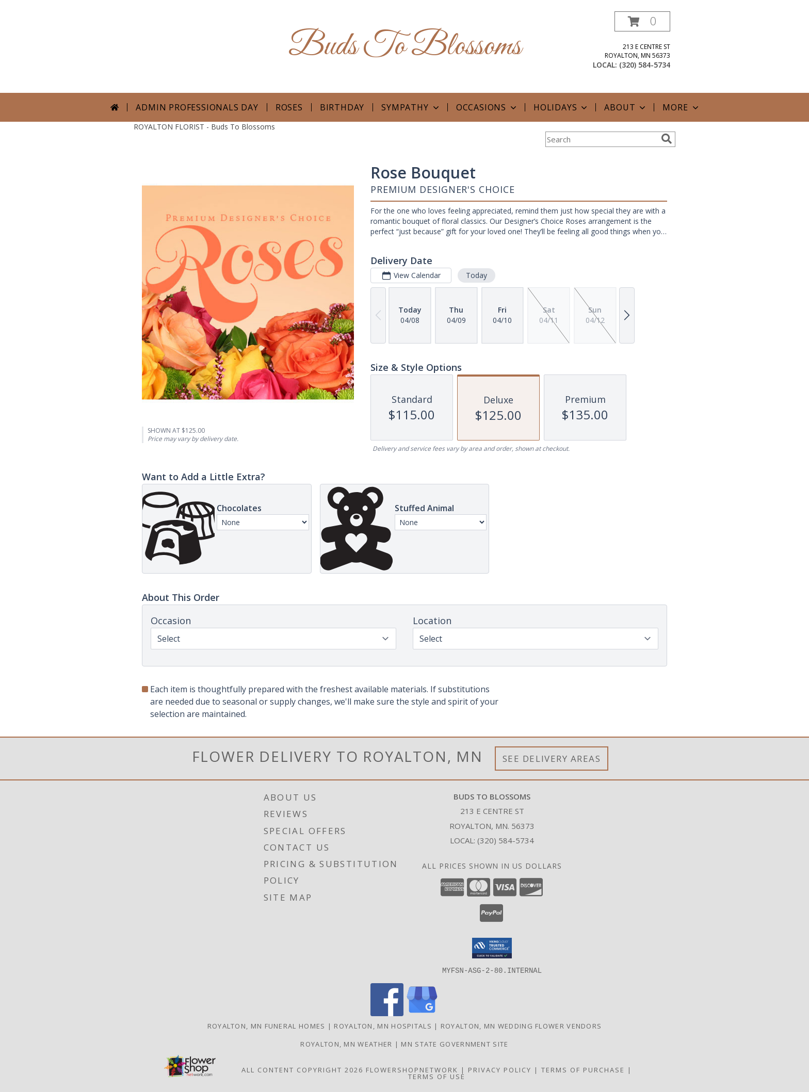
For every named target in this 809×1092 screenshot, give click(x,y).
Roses (289, 107)
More (681, 107)
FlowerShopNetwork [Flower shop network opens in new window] (412, 1069)
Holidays (561, 107)
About (626, 107)
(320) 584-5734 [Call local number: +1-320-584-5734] (644, 65)
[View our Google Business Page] (422, 1013)
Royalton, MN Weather (346, 1043)
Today (476, 275)
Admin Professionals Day (197, 107)
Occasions (487, 107)
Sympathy (411, 107)
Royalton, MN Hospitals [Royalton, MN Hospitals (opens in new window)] (383, 1025)
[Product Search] (601, 139)
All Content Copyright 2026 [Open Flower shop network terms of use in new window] (302, 1069)
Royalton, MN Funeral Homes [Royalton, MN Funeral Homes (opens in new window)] (266, 1025)
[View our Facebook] (386, 1013)
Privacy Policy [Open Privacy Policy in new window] (499, 1069)
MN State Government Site (454, 1043)
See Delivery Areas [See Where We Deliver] (552, 758)
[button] (642, 21)
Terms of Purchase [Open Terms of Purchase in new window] (583, 1069)
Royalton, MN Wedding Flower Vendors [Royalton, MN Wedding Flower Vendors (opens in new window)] (521, 1025)
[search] (666, 138)
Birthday (342, 107)
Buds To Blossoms (404, 47)
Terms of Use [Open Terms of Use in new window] (436, 1076)
